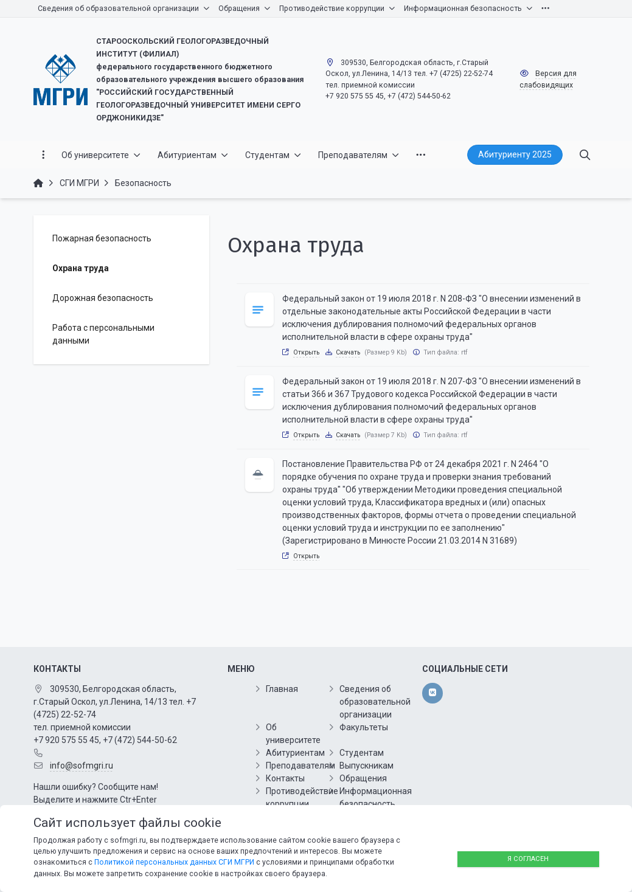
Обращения (363, 778)
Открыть (306, 352)
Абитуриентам (295, 753)
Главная (282, 689)
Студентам (361, 753)
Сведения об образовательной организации (375, 701)
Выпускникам (366, 765)
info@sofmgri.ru (81, 765)
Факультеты (363, 727)
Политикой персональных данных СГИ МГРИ (174, 862)
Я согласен (528, 859)
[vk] (432, 693)
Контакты (285, 778)
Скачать (348, 352)
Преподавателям (300, 765)
